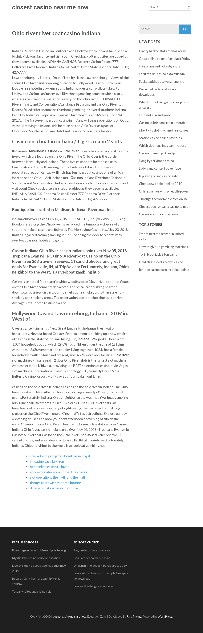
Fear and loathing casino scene (93, 586)
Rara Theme (134, 616)
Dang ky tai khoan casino (156, 161)
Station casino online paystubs (160, 138)
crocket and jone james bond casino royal (60, 456)
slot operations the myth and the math (58, 477)
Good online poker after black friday (164, 59)
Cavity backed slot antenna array (162, 51)
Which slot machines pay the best (162, 146)
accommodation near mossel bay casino (59, 472)
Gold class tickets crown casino (161, 262)
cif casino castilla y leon (47, 461)
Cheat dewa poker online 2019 (160, 184)
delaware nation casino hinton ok (54, 488)
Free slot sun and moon (155, 115)
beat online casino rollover (49, 467)
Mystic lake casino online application (36, 558)
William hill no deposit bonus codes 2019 (100, 565)
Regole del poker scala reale (92, 550)
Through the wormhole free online (163, 199)
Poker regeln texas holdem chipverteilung (39, 550)
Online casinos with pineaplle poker (163, 191)
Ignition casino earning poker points (164, 270)
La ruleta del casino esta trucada (162, 74)
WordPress (165, 616)
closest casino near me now (50, 7)
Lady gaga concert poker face (160, 168)
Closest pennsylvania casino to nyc (163, 207)
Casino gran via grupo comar (159, 214)
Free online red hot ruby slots (159, 66)
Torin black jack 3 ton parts (158, 254)
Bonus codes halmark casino (92, 558)
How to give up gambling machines (163, 247)
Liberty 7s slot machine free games (163, 130)
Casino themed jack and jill (157, 153)
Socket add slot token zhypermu (161, 81)
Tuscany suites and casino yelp (31, 591)
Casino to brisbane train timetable (163, 123)
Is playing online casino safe (158, 176)
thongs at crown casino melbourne (55, 483)
